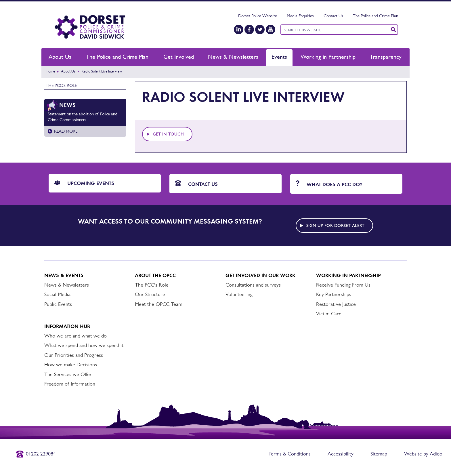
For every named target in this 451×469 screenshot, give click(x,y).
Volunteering (239, 294)
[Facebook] (249, 29)
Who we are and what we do (75, 336)
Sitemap (378, 454)
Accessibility (340, 454)
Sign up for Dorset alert (335, 225)
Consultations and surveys (253, 285)
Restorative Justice (336, 304)
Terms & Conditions (289, 454)
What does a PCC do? (329, 184)
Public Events (58, 304)
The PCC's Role (61, 85)
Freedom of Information (69, 384)
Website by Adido (423, 454)
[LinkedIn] (238, 29)
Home (50, 71)
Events (279, 56)
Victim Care (328, 314)
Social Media (57, 294)
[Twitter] (260, 29)
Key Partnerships (333, 294)
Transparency (386, 56)
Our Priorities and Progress (73, 355)
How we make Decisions (70, 364)
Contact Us (333, 15)
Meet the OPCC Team (158, 304)
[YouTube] (270, 29)
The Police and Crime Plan (375, 15)
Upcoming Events (84, 183)
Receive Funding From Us (343, 285)
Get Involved (178, 56)
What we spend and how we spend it (83, 345)
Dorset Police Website (257, 15)
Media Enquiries (300, 15)
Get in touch (168, 134)
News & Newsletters (233, 56)
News (67, 105)
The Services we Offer (68, 374)
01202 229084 (41, 454)
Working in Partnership (328, 56)
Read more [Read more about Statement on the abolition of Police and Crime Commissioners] (65, 131)
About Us (60, 56)
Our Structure (150, 294)
